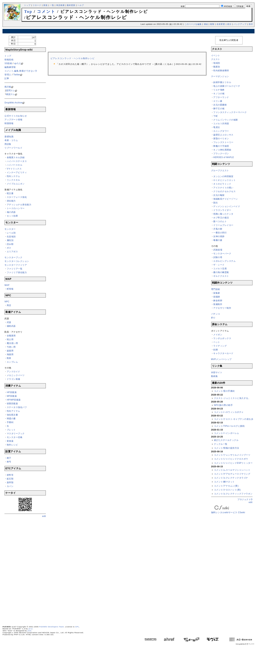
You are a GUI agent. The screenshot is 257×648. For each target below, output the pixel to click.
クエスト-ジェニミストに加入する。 (232, 398)
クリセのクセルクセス (224, 191)
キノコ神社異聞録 (222, 150)
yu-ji (31, 629)
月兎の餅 (217, 229)
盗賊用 (10, 350)
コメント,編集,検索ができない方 (20, 71)
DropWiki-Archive (13, 102)
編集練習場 (10, 67)
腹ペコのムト (220, 221)
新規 (45, 5)
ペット (216, 342)
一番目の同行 (220, 232)
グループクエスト (220, 170)
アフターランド (221, 97)
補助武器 (11, 326)
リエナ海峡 (219, 90)
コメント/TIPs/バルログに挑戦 (229, 426)
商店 (9, 305)
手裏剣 (10, 422)
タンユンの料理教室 (223, 176)
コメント (46, 11)
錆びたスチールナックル (226, 440)
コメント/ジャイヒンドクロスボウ (231, 459)
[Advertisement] (128, 31)
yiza (29, 631)
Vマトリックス (14, 168)
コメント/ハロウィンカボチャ (229, 412)
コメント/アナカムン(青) (226, 486)
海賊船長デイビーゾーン (225, 199)
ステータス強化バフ (17, 407)
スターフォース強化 (17, 197)
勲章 (9, 358)
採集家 (216, 293)
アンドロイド (13, 371)
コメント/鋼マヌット (224, 482)
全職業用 (11, 335)
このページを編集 (193, 24)
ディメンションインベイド (226, 206)
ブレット (11, 430)
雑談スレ (10, 94)
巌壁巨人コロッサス (223, 135)
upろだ (17, 63)
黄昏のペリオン (221, 138)
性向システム (13, 176)
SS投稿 (8, 63)
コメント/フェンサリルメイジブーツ (232, 455)
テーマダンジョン (220, 76)
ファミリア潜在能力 (17, 272)
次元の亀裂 (219, 195)
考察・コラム (11, 140)
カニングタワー (221, 131)
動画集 (214, 376)
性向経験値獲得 (221, 70)
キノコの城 (219, 93)
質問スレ (10, 90)
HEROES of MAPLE (223, 157)
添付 (251, 24)
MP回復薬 (12, 396)
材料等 (10, 475)
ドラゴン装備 (13, 379)
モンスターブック (13, 257)
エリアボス (12, 251)
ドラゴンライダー (222, 210)
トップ (27, 5)
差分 (229, 24)
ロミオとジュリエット (224, 180)
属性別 (10, 240)
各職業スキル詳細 (16, 157)
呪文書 (10, 193)
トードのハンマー (16, 208)
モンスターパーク (222, 253)
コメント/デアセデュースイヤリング (232, 474)
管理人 (7, 74)
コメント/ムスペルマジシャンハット (232, 470)
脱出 (215, 202)
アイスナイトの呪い (223, 187)
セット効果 (12, 216)
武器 (9, 322)
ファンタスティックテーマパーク (230, 112)
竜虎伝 (216, 127)
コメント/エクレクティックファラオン (233, 493)
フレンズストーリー (223, 142)
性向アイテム (13, 411)
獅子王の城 (219, 108)
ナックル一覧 (220, 444)
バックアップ (240, 24)
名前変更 (220, 24)
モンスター (10, 229)
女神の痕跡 (219, 236)
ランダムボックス (222, 338)
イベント (215, 55)
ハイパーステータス (17, 161)
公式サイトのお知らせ (15, 116)
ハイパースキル (14, 165)
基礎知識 (8, 136)
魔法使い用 (12, 343)
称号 (9, 462)
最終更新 (71, 5)
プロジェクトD (244, 499)
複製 (212, 24)
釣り (213, 317)
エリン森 (217, 101)
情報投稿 (8, 59)
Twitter (16, 74)
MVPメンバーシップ (221, 359)
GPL (77, 627)
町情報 (10, 289)
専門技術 (215, 289)
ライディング (220, 346)
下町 (215, 116)
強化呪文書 (12, 415)
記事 (6, 78)
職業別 (216, 67)
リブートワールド (13, 148)
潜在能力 (11, 201)
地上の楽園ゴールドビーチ (226, 86)
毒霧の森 (217, 240)
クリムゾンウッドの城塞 (225, 120)
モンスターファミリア (15, 265)
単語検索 (60, 5)
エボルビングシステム (224, 261)
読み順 (10, 244)
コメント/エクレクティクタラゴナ (231, 478)
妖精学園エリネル (222, 82)
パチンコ (215, 314)
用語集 (7, 144)
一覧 (52, 5)
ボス (9, 248)
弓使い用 (11, 347)
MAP (6, 285)
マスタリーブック (16, 433)
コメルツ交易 (220, 268)
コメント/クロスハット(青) (227, 490)
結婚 (215, 349)
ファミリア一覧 (14, 268)
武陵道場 (217, 250)
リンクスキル (13, 180)
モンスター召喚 (14, 437)
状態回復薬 (12, 403)
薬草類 (10, 482)
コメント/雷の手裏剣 (224, 391)
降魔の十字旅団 (221, 146)
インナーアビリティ (17, 172)
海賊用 (10, 354)
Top (28, 11)
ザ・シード (219, 265)
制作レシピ (12, 445)
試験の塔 (217, 257)
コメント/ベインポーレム (226, 433)
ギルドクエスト (221, 276)
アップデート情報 (13, 119)
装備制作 (217, 304)
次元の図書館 (220, 105)
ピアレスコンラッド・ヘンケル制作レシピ (73, 58)
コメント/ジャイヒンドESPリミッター (233, 463)
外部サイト (216, 372)
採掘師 (216, 297)
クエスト (215, 59)
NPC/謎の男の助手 (223, 405)
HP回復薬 (12, 392)
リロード (37, 5)
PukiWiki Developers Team (51, 627)
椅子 (9, 458)
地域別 (216, 63)
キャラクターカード (223, 353)
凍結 (206, 24)
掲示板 (7, 87)
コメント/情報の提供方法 (226, 448)
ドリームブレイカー (223, 225)
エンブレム (12, 362)
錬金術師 (217, 300)
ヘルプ (80, 5)
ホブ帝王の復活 (221, 217)
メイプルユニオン (16, 183)
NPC (6, 301)
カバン (10, 486)
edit (44, 516)
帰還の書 (11, 418)
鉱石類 (10, 478)
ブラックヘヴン (221, 153)
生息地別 (11, 236)
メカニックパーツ (16, 375)
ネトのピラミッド (222, 184)
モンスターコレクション (16, 261)
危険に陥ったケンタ (223, 214)
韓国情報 (8, 123)
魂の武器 (11, 212)
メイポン (217, 334)
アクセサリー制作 (222, 308)
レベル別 (11, 233)
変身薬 (10, 441)
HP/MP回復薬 (14, 400)
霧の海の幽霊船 (221, 272)
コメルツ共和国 (221, 123)
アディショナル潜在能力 (19, 204)
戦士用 (10, 339)
